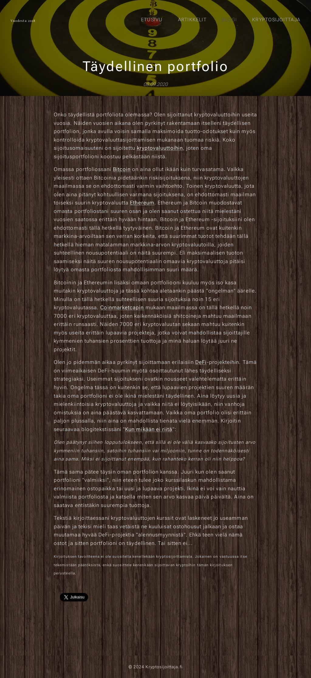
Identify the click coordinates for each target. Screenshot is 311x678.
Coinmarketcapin (122, 307)
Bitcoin (122, 169)
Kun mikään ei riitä (148, 429)
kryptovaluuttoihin (160, 148)
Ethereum (142, 203)
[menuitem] (153, 19)
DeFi (201, 362)
